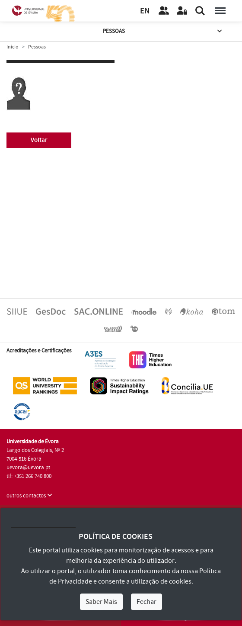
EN (145, 11)
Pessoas (163, 31)
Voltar (39, 140)
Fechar (146, 601)
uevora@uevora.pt (28, 467)
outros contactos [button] (29, 496)
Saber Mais (101, 601)
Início (12, 47)
